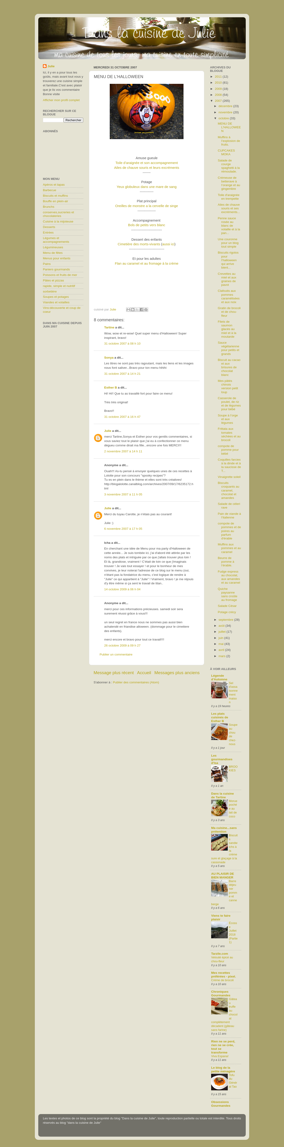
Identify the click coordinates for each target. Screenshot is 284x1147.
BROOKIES (233, 768)
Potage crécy (227, 612)
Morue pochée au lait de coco (233, 808)
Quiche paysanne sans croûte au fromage (227, 594)
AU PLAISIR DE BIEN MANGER (222, 875)
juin (221, 638)
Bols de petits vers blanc (146, 225)
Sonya (109, 357)
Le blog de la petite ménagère (223, 1069)
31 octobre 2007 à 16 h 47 (122, 416)
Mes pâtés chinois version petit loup (228, 386)
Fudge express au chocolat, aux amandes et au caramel (229, 577)
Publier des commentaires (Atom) (136, 682)
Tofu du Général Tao (233, 1080)
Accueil (144, 672)
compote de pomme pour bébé (228, 449)
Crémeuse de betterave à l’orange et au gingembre (229, 183)
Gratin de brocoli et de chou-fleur (229, 311)
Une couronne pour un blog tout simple (228, 242)
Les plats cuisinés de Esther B (219, 717)
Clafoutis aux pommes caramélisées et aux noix (229, 296)
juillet (223, 631)
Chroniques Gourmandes (220, 993)
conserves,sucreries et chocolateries (58, 214)
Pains (47, 264)
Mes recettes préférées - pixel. (223, 974)
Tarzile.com (219, 953)
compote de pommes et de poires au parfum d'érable (229, 531)
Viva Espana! (219, 1056)
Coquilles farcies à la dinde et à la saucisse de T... (229, 465)
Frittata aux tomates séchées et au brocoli (229, 434)
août (222, 625)
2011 (219, 76)
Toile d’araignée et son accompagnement (146, 163)
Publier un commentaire (116, 654)
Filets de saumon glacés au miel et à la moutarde (227, 329)
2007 (219, 100)
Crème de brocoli (222, 980)
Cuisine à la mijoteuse (58, 221)
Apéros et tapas (54, 184)
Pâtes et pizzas (53, 280)
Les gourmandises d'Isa (221, 759)
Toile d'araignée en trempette (229, 196)
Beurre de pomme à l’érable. (226, 561)
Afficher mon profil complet (61, 100)
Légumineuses (53, 247)
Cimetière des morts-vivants (139, 244)
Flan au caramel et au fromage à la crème (146, 263)
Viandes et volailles (56, 302)
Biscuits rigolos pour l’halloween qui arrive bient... (228, 260)
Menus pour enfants (56, 258)
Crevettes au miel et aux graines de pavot (227, 279)
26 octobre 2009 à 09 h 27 (122, 645)
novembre (226, 112)
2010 (219, 82)
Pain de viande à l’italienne (229, 515)
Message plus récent (114, 672)
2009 (219, 89)
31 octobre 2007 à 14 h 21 (122, 373)
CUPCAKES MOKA (226, 152)
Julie (107, 431)
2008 (219, 95)
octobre (224, 118)
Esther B (110, 387)
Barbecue (49, 190)
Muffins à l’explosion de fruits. (229, 140)
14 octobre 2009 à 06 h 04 (122, 589)
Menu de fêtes (53, 253)
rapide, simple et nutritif (59, 286)
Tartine (109, 327)
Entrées (48, 232)
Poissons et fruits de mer (60, 275)
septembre (226, 619)
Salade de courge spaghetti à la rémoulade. (229, 166)
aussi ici (168, 244)
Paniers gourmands (56, 269)
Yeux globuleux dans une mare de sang (147, 187)
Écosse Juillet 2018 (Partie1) (233, 932)
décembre (226, 106)
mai (222, 644)
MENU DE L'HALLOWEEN (229, 127)
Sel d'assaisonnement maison (233, 692)
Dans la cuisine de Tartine (222, 795)
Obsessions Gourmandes (220, 1103)
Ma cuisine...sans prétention (224, 829)
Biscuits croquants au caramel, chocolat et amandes (228, 490)
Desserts (49, 227)
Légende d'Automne (219, 677)
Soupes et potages (56, 296)
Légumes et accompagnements (56, 239)
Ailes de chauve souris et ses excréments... (229, 208)
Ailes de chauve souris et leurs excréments (146, 168)
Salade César (227, 606)
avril (222, 650)
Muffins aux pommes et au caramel (229, 548)
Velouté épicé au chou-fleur (222, 959)
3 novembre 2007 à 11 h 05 (123, 494)
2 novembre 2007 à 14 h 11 (123, 451)
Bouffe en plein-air (55, 201)
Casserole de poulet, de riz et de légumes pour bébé (229, 403)
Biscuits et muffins (55, 195)
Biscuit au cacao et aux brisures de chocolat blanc (229, 367)
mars (222, 656)
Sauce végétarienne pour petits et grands (228, 348)
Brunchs (48, 206)
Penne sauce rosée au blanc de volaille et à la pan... (229, 226)
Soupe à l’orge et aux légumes (228, 419)
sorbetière (50, 291)
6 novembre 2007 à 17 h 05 (123, 528)
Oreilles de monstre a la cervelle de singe (146, 206)
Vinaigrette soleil (229, 477)
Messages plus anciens (177, 672)
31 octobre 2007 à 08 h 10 (122, 343)
